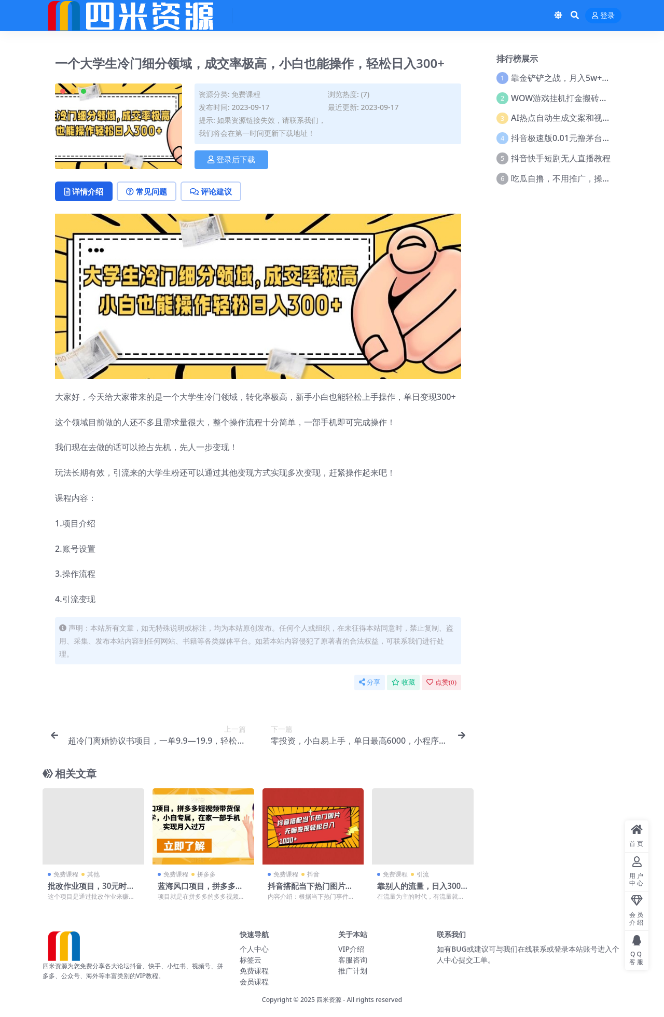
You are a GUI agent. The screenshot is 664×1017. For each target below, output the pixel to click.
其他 (93, 874)
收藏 (403, 682)
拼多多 (206, 874)
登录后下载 (231, 160)
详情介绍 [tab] (83, 191)
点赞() (441, 682)
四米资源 (328, 999)
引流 (423, 874)
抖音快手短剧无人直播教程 (561, 158)
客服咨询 (352, 960)
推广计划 (352, 971)
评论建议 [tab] (211, 191)
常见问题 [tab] (146, 191)
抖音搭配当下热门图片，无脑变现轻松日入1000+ (310, 890)
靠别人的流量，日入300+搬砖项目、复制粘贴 (419, 890)
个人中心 (254, 949)
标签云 (250, 960)
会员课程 (254, 981)
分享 (369, 682)
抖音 (313, 874)
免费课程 (245, 94)
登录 (603, 16)
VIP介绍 (351, 949)
